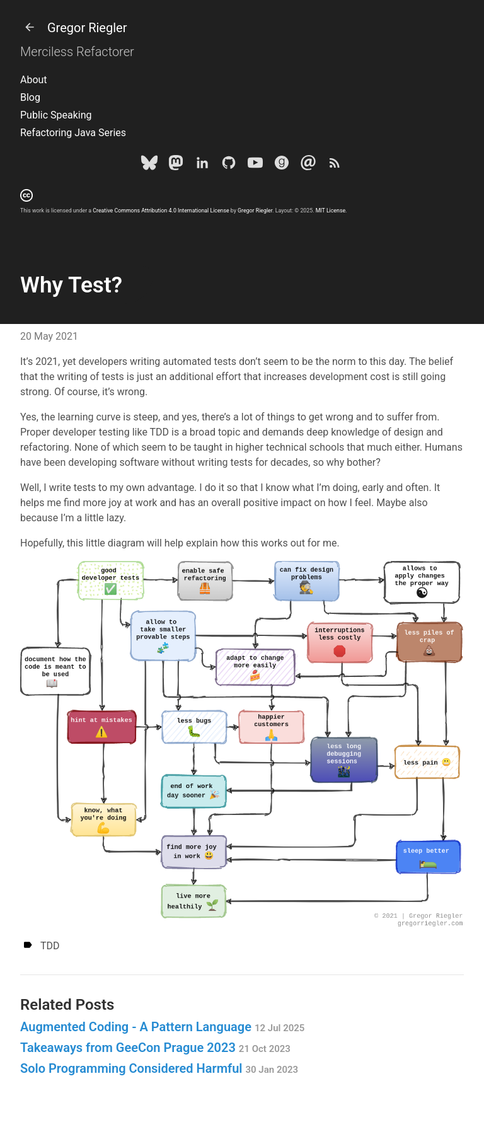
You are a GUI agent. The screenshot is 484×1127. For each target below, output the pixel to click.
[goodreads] (281, 165)
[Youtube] (255, 165)
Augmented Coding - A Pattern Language (162, 1026)
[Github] (228, 165)
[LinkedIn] (202, 165)
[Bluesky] (149, 165)
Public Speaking (56, 115)
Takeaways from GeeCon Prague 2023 (155, 1047)
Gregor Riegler (73, 27)
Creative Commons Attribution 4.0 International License (161, 210)
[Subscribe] (334, 165)
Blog (30, 97)
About (33, 80)
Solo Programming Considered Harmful (159, 1068)
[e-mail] (308, 165)
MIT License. (331, 210)
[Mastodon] (175, 165)
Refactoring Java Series (73, 133)
